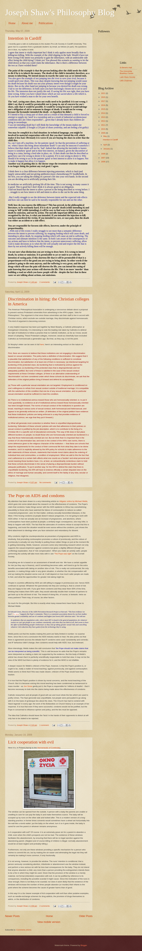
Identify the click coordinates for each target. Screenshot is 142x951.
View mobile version (48, 922)
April (105, 145)
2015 (103, 109)
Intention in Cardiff (24, 38)
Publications (46, 23)
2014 (103, 113)
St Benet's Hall (126, 67)
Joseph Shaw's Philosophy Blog (59, 12)
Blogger (84, 945)
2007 (103, 158)
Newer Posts (12, 916)
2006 (103, 162)
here (42, 344)
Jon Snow (28, 686)
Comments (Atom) (23, 930)
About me (27, 23)
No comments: (45, 482)
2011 (103, 125)
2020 (103, 97)
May (105, 136)
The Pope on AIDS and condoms (36, 495)
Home (11, 23)
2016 (103, 105)
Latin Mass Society (127, 77)
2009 (103, 133)
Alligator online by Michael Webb (73, 501)
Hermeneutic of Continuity (48, 748)
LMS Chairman (126, 81)
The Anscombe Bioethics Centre (126, 72)
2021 (103, 93)
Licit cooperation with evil (31, 742)
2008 (103, 154)
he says (16, 614)
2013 (103, 117)
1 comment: (44, 725)
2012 (103, 121)
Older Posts (86, 916)
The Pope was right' (63, 554)
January (106, 149)
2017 (103, 101)
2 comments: (44, 282)
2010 (103, 129)
